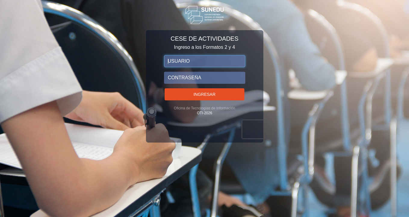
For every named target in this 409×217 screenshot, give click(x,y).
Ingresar (204, 94)
